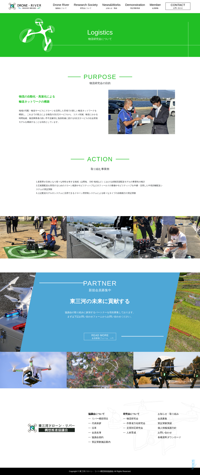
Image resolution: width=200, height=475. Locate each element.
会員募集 (162, 418)
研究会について (131, 414)
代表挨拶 (96, 423)
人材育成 (131, 432)
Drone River (61, 6)
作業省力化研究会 (136, 423)
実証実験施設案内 (101, 442)
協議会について (96, 414)
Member (155, 6)
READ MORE (100, 336)
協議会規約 (98, 437)
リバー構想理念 (100, 418)
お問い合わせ (165, 432)
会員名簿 (96, 432)
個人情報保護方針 (167, 428)
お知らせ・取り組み (168, 414)
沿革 (94, 428)
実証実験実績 (165, 423)
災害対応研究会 (135, 428)
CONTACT (178, 6)
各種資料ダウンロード (169, 437)
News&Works (111, 6)
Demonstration (135, 6)
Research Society (86, 6)
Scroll (192, 464)
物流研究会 (132, 418)
